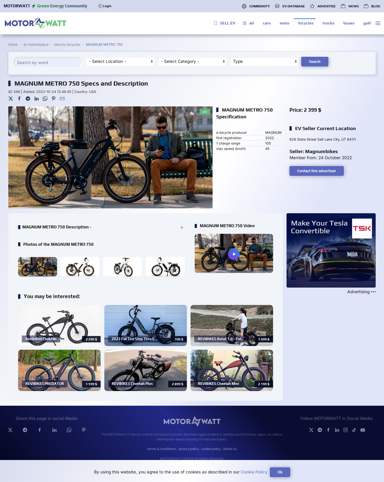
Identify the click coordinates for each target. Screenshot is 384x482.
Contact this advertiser (316, 171)
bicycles (305, 23)
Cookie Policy (254, 472)
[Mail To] (62, 98)
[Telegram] (27, 98)
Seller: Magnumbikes (313, 151)
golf (367, 23)
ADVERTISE (323, 6)
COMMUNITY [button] (256, 6)
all (248, 23)
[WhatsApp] (45, 98)
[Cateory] (192, 61)
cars (267, 23)
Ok (280, 472)
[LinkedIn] (36, 98)
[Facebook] (19, 98)
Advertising (361, 291)
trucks (328, 23)
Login (104, 6)
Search (315, 61)
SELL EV (224, 23)
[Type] (264, 61)
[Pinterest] (53, 98)
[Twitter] (10, 98)
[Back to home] (35, 23)
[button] (377, 23)
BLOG (372, 6)
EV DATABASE (290, 6)
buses (348, 23)
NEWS (350, 6)
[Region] (120, 61)
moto (284, 23)
